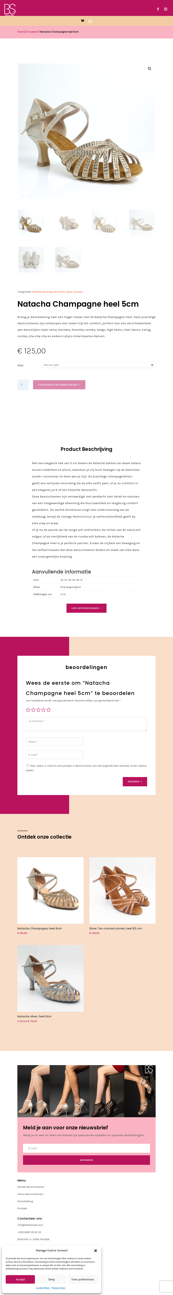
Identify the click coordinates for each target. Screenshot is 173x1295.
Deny (51, 1279)
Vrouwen (31, 32)
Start (20, 32)
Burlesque (48, 291)
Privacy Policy (58, 1287)
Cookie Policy (43, 1287)
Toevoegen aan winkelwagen (57, 384)
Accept (20, 1279)
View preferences (82, 1279)
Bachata (36, 291)
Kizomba (60, 291)
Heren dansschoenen (30, 1194)
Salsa (69, 291)
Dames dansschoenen (30, 1186)
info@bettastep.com (30, 1225)
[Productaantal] (23, 384)
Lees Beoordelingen (85, 608)
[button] (95, 1251)
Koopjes (22, 1208)
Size (20, 365)
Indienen (133, 781)
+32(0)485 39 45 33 (29, 1232)
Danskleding (25, 1201)
